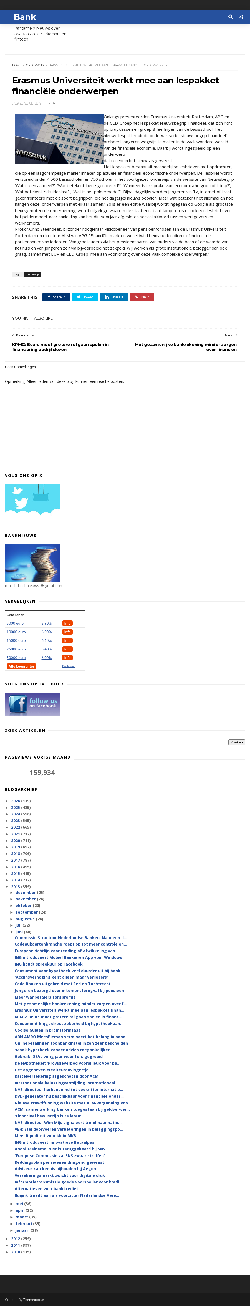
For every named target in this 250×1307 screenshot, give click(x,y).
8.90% (47, 623)
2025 (16, 808)
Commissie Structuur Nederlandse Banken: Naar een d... (71, 938)
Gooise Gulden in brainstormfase (48, 1030)
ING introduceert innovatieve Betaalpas (54, 1143)
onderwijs (35, 65)
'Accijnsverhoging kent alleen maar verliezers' (61, 978)
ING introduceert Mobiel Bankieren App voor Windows (68, 958)
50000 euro (16, 658)
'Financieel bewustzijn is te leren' (48, 1116)
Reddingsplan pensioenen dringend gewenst (59, 1162)
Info (67, 623)
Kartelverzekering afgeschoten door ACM (57, 1077)
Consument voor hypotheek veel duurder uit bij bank (67, 971)
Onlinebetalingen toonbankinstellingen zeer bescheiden (71, 1044)
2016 (16, 867)
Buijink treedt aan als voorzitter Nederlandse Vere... (67, 1195)
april (21, 1211)
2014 (16, 880)
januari (23, 1230)
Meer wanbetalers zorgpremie (45, 997)
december (26, 893)
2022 (16, 827)
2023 (16, 821)
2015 (16, 874)
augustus (26, 919)
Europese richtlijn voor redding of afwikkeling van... (66, 951)
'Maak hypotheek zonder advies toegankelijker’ (62, 1050)
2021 (16, 834)
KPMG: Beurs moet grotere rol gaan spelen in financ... (68, 1017)
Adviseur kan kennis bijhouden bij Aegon (55, 1169)
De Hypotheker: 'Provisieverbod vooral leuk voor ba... (67, 1063)
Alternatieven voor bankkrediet (46, 1189)
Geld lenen (15, 615)
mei (20, 1204)
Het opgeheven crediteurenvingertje (52, 1070)
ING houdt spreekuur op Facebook (49, 964)
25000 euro (16, 649)
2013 (16, 887)
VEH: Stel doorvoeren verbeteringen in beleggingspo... (69, 1129)
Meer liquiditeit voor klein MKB (45, 1136)
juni (20, 932)
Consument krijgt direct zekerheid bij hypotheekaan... (69, 1024)
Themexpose (33, 1300)
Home (16, 65)
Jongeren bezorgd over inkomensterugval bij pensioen (69, 991)
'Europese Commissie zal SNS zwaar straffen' (60, 1156)
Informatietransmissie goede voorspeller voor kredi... (68, 1182)
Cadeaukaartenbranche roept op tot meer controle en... (71, 944)
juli (19, 926)
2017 (16, 860)
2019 (16, 847)
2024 (16, 814)
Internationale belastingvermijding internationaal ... (67, 1083)
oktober (24, 906)
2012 (16, 1239)
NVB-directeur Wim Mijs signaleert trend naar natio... (68, 1123)
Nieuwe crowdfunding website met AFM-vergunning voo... (73, 1103)
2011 (16, 1246)
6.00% (47, 632)
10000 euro (16, 632)
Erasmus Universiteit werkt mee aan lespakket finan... (69, 1011)
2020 (16, 841)
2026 (16, 801)
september (27, 912)
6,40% (47, 649)
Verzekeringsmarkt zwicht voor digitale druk (60, 1176)
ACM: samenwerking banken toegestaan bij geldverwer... (72, 1110)
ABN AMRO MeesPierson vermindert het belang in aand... (72, 1037)
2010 (16, 1252)
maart (22, 1217)
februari (24, 1224)
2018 (16, 854)
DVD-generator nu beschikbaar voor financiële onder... (69, 1096)
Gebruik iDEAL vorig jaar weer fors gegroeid (59, 1057)
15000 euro (16, 641)
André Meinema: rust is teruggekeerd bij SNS (60, 1149)
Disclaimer (68, 666)
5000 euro (15, 623)
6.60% (47, 641)
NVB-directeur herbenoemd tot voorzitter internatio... (69, 1090)
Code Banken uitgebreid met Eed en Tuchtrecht (63, 984)
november (26, 899)
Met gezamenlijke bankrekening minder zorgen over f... (71, 1004)
